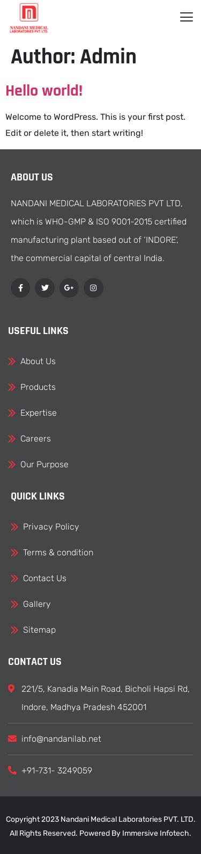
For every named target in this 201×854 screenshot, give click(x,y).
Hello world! (44, 91)
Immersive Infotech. (156, 833)
